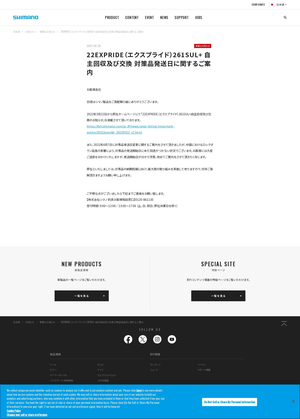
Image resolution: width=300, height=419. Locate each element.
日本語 (16, 31)
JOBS (198, 17)
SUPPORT (182, 17)
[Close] (293, 401)
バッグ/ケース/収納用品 (61, 380)
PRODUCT (112, 17)
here (139, 390)
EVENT (149, 17)
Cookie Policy (14, 411)
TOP (284, 34)
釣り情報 (155, 354)
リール (53, 364)
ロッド (101, 364)
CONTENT (132, 17)
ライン (101, 369)
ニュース (154, 369)
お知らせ (29, 31)
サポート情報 (204, 369)
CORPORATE (258, 4)
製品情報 (55, 354)
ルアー (53, 369)
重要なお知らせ (47, 31)
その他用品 (103, 380)
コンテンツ (155, 364)
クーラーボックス (58, 375)
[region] (150, 401)
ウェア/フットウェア (107, 375)
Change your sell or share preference (27, 415)
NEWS (164, 17)
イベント (202, 364)
